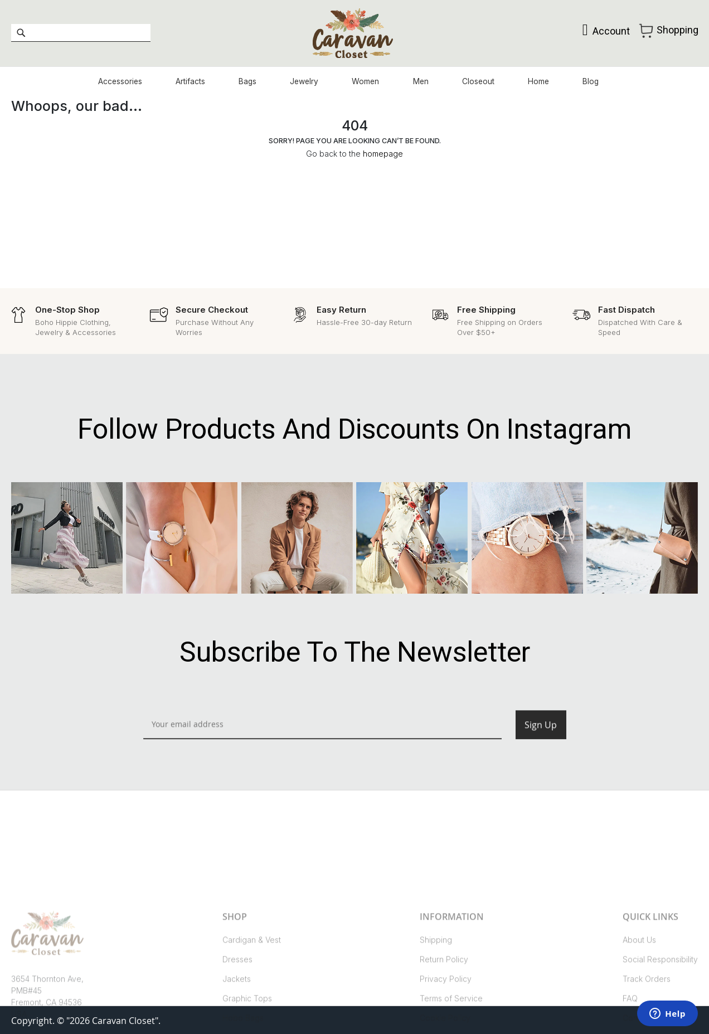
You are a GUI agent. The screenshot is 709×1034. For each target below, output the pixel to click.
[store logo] (354, 34)
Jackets (236, 1022)
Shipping (436, 983)
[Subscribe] (541, 736)
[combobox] (80, 34)
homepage (383, 157)
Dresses (237, 1003)
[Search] (21, 34)
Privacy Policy (446, 1022)
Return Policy (444, 1003)
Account (606, 32)
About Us (639, 983)
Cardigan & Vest (251, 983)
